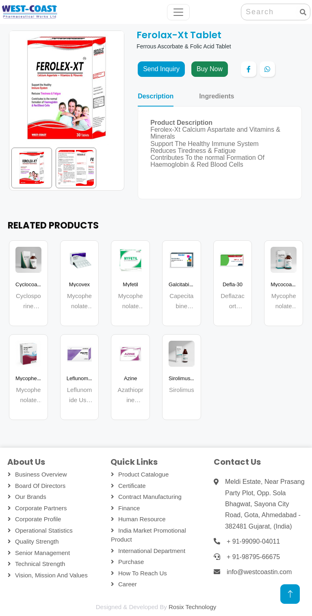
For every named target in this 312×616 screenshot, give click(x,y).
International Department (151, 550)
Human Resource (142, 519)
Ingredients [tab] (216, 96)
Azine (130, 378)
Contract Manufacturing (150, 496)
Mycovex (79, 284)
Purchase (131, 561)
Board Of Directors (40, 485)
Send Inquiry (161, 68)
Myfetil (130, 284)
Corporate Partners (41, 508)
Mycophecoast (32, 378)
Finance (129, 508)
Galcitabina (182, 284)
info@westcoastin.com (259, 571)
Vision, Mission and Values (51, 575)
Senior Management (42, 552)
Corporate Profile (38, 519)
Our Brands (30, 496)
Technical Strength (40, 563)
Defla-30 (233, 284)
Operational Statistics (44, 530)
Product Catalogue (143, 474)
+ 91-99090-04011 (253, 541)
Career (127, 584)
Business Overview (41, 474)
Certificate (132, 485)
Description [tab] (155, 96)
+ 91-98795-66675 (253, 556)
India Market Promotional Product (148, 535)
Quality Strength (37, 541)
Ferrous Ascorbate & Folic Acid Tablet (183, 46)
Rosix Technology (192, 606)
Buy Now (210, 68)
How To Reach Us (142, 573)
